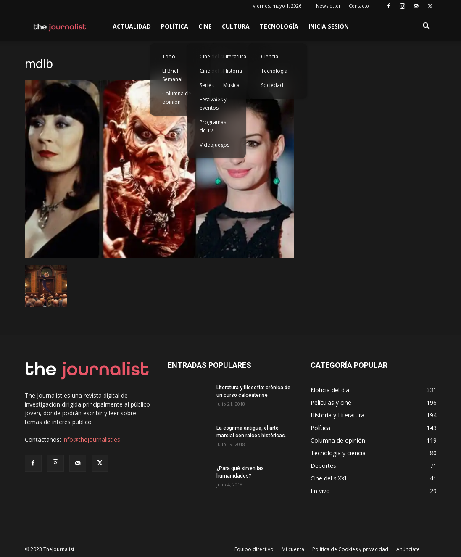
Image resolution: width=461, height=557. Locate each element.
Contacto (359, 6)
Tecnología (279, 26)
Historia (232, 70)
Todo (168, 56)
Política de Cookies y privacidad (350, 549)
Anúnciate (408, 549)
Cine (205, 26)
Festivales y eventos (213, 103)
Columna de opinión (176, 98)
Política (174, 26)
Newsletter (328, 6)
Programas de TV (213, 126)
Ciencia (269, 56)
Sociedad (272, 85)
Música (231, 85)
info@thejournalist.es (91, 439)
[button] (426, 27)
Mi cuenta (293, 549)
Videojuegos (214, 144)
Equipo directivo (254, 549)
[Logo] (60, 26)
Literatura (234, 56)
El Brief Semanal (172, 75)
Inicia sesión (328, 26)
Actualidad (132, 26)
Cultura (236, 26)
